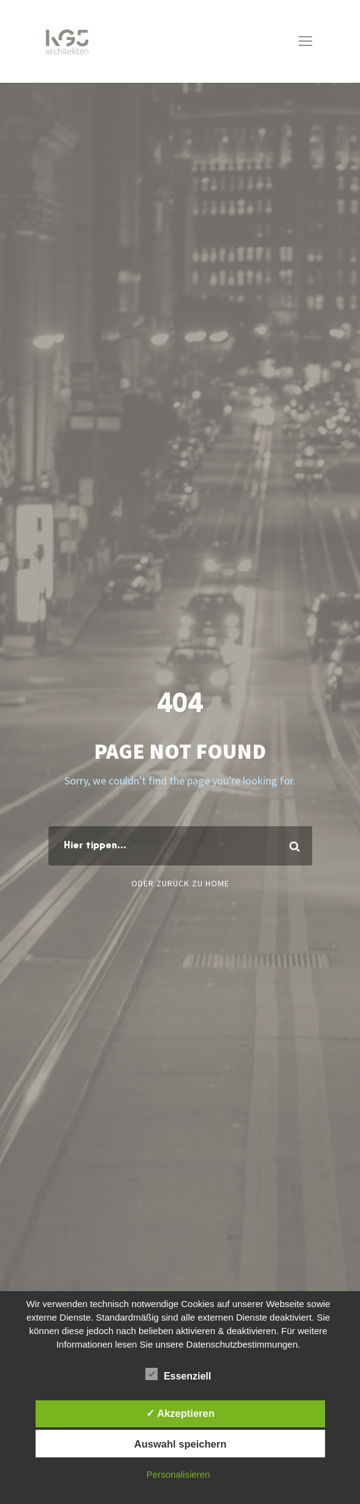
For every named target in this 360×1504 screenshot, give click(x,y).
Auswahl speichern (180, 1443)
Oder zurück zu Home (180, 883)
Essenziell (178, 1374)
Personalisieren (178, 1474)
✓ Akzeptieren (180, 1413)
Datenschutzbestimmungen (241, 1344)
